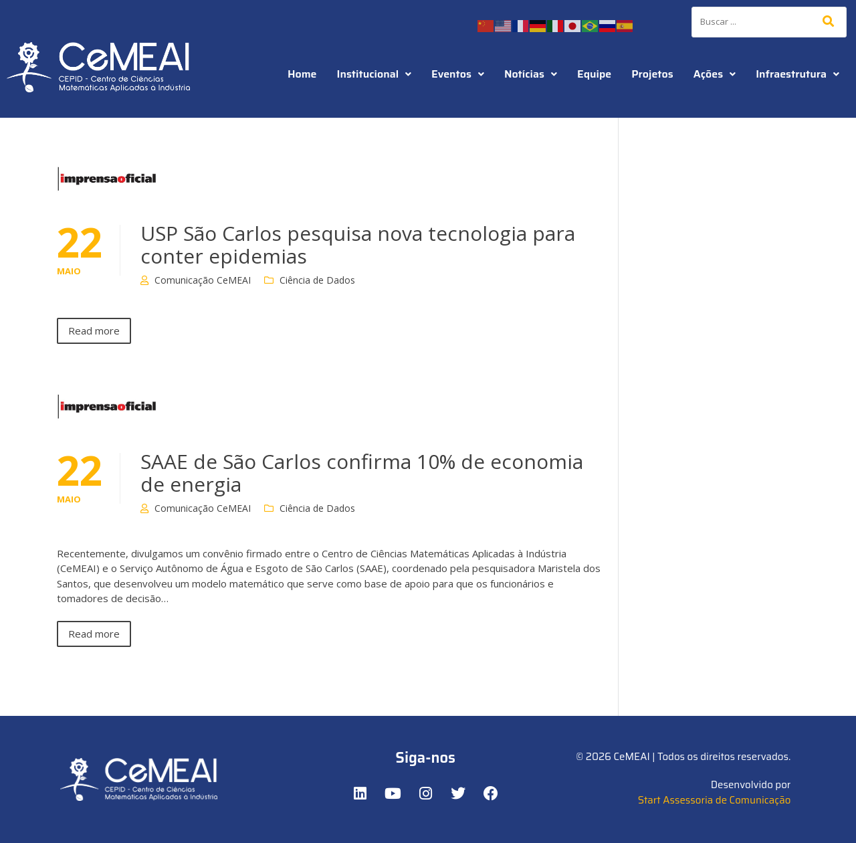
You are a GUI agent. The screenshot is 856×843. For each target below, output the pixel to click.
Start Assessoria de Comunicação (714, 800)
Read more (94, 330)
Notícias (530, 74)
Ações (714, 74)
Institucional (374, 74)
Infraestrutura (797, 74)
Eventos (457, 74)
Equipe (594, 74)
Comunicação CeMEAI (202, 280)
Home (302, 74)
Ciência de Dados (317, 280)
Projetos (652, 74)
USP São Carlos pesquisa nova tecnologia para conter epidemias (357, 244)
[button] (374, 74)
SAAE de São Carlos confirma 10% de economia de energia (361, 473)
